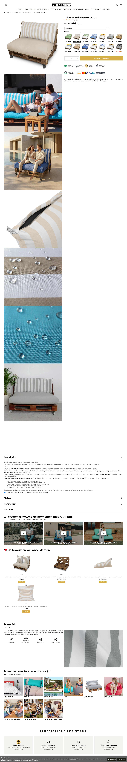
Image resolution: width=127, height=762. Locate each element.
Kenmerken (10, 506)
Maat (108, 30)
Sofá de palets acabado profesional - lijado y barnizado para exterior (62, 579)
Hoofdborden (8, 699)
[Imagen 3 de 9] (53, 689)
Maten (7, 500)
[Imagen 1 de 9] (13, 689)
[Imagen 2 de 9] (33, 689)
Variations (67, 34)
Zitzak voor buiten (30, 722)
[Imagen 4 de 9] (73, 689)
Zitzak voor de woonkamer (12, 722)
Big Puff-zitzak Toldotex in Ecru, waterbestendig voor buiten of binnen (26, 609)
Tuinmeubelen (48, 699)
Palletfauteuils (89, 699)
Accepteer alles (109, 759)
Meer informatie (18, 752)
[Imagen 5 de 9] (93, 689)
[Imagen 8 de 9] (33, 711)
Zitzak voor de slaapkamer (53, 722)
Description (10, 459)
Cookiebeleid (73, 759)
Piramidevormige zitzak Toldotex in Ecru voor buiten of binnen (103, 579)
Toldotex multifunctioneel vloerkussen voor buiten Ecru (22, 579)
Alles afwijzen (120, 759)
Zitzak (66, 699)
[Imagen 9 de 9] (53, 711)
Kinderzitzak (108, 699)
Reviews (74, 22)
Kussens (26, 699)
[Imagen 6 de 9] (113, 689)
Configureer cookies (36, 760)
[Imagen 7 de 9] (13, 711)
